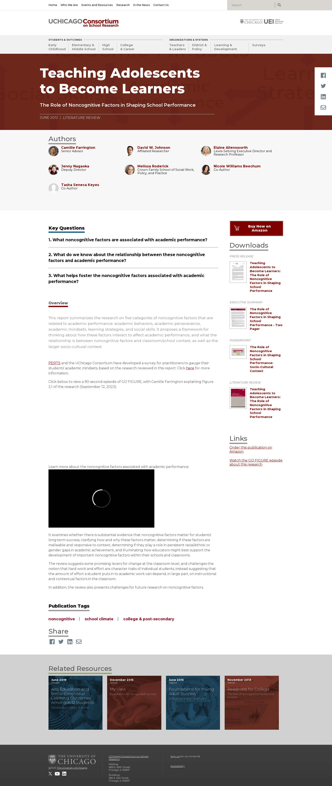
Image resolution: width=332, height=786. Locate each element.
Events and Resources (97, 5)
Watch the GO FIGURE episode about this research (256, 462)
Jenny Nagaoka (75, 166)
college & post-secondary (148, 619)
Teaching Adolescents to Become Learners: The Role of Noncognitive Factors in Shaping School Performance (265, 277)
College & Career (127, 47)
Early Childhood (57, 47)
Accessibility (177, 766)
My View (118, 689)
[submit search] (279, 5)
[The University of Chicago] (72, 759)
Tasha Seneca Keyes (80, 185)
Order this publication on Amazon (251, 449)
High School (107, 47)
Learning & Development (225, 47)
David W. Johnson (153, 148)
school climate (99, 619)
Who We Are (69, 5)
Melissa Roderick (152, 166)
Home (52, 5)
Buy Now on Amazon (259, 228)
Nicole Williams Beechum (237, 166)
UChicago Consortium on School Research (128, 758)
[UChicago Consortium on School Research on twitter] (50, 773)
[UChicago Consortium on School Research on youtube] (57, 773)
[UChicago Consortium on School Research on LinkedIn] (64, 773)
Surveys (258, 45)
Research (123, 5)
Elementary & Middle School (83, 47)
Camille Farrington (78, 148)
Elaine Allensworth (231, 148)
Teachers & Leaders (177, 47)
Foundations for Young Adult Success (191, 691)
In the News (141, 5)
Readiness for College (248, 689)
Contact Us (161, 5)
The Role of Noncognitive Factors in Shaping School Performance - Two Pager (266, 319)
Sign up (175, 756)
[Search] (251, 5)
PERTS (54, 363)
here (190, 368)
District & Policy (199, 47)
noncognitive (61, 619)
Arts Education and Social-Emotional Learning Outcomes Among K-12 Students (72, 696)
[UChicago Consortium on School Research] (83, 23)
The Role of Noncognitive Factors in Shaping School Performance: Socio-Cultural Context (265, 359)
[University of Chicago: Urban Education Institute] (262, 21)
